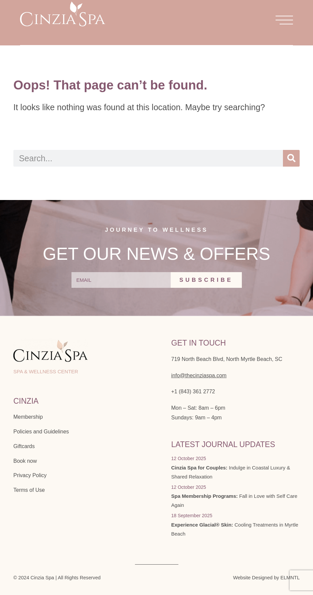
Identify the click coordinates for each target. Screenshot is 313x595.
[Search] (291, 158)
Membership (28, 417)
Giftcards (24, 446)
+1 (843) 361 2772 (193, 391)
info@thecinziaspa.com (199, 375)
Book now (25, 461)
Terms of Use (29, 490)
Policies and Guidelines (41, 431)
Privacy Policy (30, 475)
